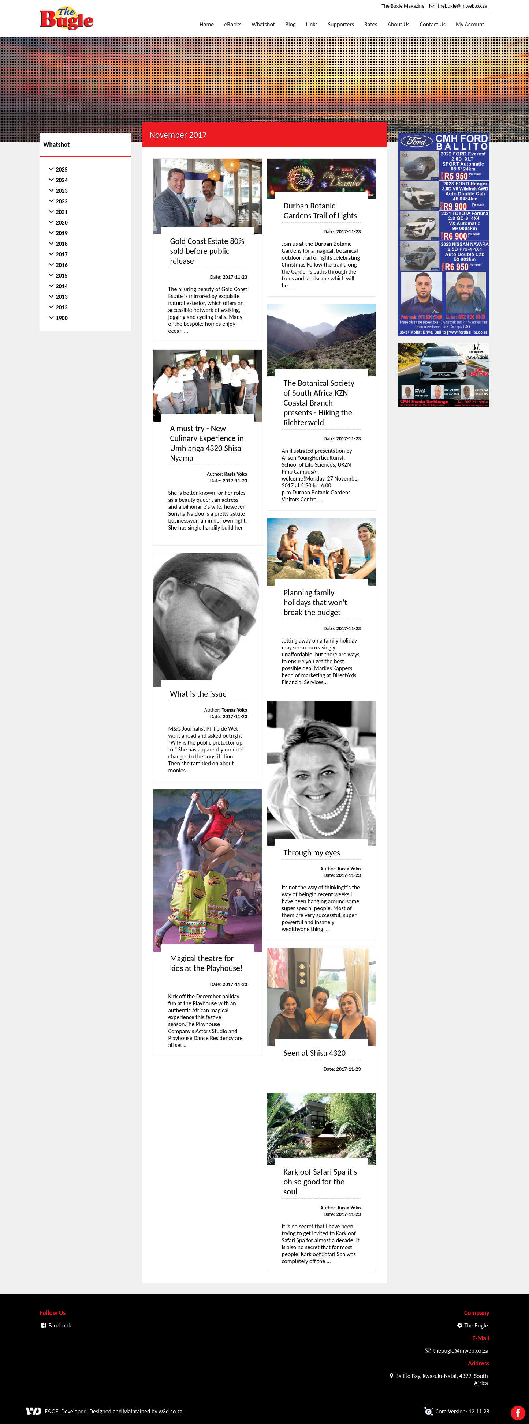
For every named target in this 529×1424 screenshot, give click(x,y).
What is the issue (198, 694)
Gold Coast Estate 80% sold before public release (207, 251)
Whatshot (263, 24)
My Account (470, 24)
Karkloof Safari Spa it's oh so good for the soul (320, 1182)
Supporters (341, 24)
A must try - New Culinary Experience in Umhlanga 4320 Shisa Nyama (207, 443)
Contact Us (433, 24)
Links (312, 24)
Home (207, 24)
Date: (228, 277)
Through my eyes (312, 853)
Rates (370, 24)
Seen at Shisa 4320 (315, 1053)
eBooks (232, 24)
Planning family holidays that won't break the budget (315, 602)
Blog (290, 24)
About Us (399, 24)
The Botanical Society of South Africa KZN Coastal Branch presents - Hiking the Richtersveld (319, 402)
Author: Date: (227, 477)
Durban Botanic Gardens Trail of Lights (320, 211)
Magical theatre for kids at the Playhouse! (206, 963)
